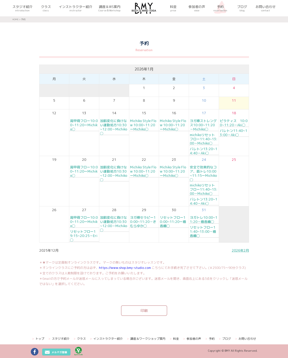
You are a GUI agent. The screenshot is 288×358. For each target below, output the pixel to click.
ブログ (225, 338)
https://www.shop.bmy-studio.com (125, 268)
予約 (210, 338)
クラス (80, 338)
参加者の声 (192, 338)
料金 (174, 338)
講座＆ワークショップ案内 (146, 338)
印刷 (144, 310)
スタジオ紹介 (58, 338)
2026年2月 (240, 250)
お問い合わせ (245, 338)
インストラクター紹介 (106, 338)
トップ (38, 338)
